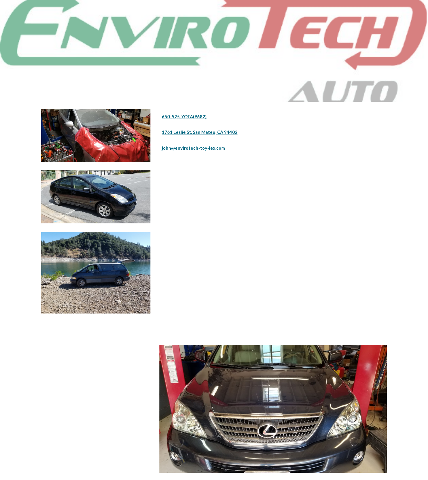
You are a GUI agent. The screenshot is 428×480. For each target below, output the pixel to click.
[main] (273, 117)
